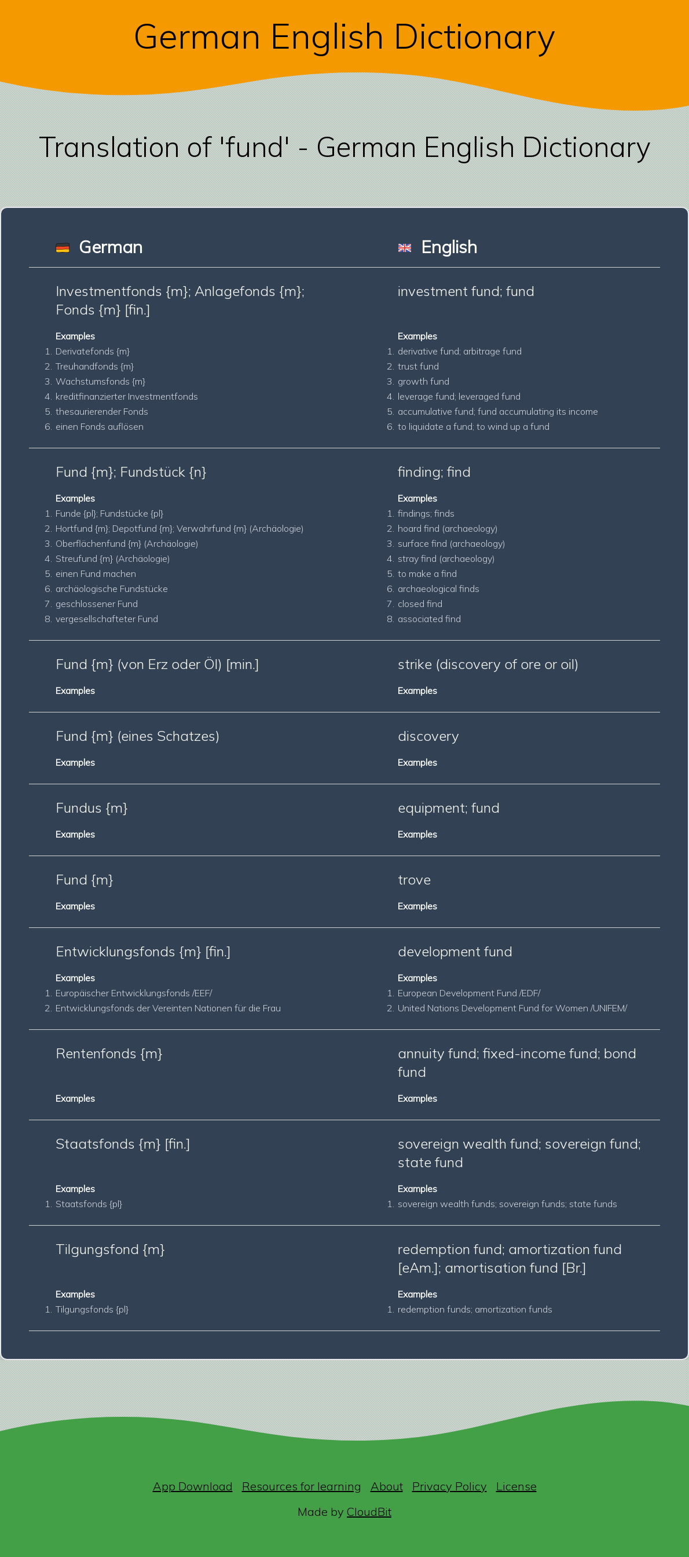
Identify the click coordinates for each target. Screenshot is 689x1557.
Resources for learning (301, 1486)
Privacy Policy (449, 1486)
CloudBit (369, 1511)
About (387, 1486)
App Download (193, 1486)
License (516, 1486)
